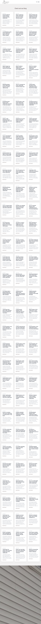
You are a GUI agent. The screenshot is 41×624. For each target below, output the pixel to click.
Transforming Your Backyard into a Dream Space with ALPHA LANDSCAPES (6, 517)
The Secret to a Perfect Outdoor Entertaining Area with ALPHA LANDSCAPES (20, 430)
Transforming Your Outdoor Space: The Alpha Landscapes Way (33, 499)
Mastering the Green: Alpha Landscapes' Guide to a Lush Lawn (20, 482)
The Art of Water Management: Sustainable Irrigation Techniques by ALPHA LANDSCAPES (7, 275)
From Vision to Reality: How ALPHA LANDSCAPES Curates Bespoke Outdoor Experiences (33, 258)
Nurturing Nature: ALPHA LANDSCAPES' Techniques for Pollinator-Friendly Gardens (33, 137)
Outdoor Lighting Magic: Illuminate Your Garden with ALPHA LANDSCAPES (7, 396)
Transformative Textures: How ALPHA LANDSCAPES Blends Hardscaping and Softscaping (20, 154)
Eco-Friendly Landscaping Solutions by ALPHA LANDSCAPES (20, 448)
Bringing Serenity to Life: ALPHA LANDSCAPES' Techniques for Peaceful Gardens (20, 397)
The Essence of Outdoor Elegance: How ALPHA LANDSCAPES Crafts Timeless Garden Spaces (20, 224)
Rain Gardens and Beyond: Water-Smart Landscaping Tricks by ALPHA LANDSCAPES (33, 241)
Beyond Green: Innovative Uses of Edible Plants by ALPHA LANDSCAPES (7, 171)
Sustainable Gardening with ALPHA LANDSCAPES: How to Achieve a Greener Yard (33, 448)
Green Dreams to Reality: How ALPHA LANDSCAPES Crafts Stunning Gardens (33, 533)
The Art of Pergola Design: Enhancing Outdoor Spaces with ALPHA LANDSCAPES (7, 206)
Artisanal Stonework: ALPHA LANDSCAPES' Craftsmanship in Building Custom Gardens (7, 345)
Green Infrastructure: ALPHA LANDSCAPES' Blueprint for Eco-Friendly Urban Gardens (7, 224)
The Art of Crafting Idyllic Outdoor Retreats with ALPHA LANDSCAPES (33, 482)
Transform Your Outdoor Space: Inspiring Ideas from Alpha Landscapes (7, 448)
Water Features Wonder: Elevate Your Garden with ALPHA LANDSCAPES (33, 362)
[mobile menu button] (39, 2)
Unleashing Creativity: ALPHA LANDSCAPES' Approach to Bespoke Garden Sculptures (19, 258)
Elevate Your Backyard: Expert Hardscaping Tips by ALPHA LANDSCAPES (7, 533)
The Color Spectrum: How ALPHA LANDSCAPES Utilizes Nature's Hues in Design (20, 172)
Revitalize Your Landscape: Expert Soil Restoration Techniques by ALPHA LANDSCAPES (20, 207)
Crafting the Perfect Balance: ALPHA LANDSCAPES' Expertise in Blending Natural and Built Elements (20, 293)
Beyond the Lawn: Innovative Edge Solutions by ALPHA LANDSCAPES (20, 275)
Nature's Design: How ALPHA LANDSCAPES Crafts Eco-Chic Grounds (7, 67)
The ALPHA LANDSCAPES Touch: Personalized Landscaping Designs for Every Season (7, 431)
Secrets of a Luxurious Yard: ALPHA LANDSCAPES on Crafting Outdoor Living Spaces (7, 414)
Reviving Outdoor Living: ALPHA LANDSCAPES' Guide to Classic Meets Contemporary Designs (20, 103)
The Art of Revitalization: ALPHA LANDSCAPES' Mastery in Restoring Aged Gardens (7, 137)
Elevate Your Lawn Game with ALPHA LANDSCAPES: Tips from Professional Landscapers (20, 551)
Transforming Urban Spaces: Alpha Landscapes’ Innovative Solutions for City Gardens (7, 311)
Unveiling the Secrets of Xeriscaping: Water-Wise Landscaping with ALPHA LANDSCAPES (33, 103)
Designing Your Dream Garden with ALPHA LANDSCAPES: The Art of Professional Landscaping (20, 517)
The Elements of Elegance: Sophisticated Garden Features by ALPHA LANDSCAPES (20, 50)
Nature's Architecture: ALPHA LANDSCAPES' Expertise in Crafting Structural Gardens (19, 16)
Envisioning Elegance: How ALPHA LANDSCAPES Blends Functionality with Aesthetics (7, 328)
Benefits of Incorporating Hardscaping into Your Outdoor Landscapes (33, 550)
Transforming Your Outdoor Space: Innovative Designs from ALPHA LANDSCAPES (7, 551)
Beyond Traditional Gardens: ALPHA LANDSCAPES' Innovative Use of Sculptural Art (20, 68)
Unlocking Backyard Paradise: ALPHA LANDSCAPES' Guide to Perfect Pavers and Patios (33, 414)
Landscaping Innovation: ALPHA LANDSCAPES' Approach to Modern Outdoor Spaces (33, 379)
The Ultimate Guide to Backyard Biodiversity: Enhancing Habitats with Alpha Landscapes (7, 293)
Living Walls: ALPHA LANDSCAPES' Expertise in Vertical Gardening (33, 171)
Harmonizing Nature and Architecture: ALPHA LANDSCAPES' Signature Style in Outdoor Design (7, 362)
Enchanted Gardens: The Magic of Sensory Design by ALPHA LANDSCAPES (7, 154)
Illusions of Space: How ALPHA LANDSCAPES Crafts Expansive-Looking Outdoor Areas (33, 50)
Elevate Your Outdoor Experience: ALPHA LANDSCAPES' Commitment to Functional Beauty (33, 68)
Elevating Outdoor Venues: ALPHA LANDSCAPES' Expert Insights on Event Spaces (20, 345)
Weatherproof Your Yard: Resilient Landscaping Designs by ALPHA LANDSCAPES (20, 120)
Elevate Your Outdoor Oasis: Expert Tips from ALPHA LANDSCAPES (7, 499)
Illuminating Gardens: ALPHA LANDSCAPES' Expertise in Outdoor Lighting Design (6, 86)
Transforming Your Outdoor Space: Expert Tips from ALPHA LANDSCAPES (6, 482)
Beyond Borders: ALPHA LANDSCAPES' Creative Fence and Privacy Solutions (20, 362)
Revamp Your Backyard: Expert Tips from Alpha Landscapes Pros (33, 516)
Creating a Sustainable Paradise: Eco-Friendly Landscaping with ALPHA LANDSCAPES (20, 414)
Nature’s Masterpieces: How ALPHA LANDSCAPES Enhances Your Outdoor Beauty (20, 379)
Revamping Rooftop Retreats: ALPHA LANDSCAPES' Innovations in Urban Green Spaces (7, 103)
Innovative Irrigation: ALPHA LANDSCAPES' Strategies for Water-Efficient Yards (19, 33)
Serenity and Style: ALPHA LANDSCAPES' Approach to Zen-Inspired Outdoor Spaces (33, 154)
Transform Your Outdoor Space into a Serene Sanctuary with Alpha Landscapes (20, 534)
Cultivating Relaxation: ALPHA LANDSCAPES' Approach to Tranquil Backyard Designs (33, 33)
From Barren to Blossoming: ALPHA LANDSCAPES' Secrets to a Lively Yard (33, 431)
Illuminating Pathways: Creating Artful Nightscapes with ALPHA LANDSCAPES (7, 189)
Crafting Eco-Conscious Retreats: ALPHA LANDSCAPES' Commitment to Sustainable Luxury (33, 189)
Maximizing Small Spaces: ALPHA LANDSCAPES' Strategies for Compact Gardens (33, 275)
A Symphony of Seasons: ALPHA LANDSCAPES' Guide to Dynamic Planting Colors (7, 50)
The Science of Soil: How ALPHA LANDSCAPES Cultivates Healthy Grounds (7, 241)
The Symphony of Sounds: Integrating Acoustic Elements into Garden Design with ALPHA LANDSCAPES (20, 189)
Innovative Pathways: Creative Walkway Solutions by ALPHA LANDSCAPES (6, 16)
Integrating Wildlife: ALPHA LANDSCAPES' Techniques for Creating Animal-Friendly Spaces (20, 137)
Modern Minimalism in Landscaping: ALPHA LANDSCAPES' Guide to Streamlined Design (33, 224)
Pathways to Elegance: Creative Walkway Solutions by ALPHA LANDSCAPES (33, 397)
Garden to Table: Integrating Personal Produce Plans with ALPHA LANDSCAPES (7, 120)
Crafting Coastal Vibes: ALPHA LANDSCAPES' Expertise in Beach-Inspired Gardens (33, 120)
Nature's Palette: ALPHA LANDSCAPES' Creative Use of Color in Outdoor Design (33, 311)
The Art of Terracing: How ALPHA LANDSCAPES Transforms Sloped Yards (20, 85)
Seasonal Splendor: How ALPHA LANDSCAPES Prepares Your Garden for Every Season (33, 345)
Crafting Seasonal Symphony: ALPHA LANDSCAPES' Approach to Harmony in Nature (20, 311)
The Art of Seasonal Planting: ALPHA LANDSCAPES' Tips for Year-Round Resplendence (33, 207)
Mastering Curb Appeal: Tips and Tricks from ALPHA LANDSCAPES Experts (33, 465)
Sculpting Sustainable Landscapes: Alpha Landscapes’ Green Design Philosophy (33, 293)
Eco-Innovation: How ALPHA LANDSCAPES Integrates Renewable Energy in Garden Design (7, 258)
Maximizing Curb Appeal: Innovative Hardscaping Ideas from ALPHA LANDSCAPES (7, 465)
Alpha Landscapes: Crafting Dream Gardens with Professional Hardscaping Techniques (20, 499)
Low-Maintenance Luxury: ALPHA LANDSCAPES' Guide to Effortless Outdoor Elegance (7, 33)
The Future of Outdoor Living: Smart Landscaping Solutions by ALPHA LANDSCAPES (20, 241)
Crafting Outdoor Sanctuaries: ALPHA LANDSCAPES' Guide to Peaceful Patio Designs (33, 86)
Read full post (4, 25)
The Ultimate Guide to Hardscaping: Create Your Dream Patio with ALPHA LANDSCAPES (20, 465)
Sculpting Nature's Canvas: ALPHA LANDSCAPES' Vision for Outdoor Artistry (7, 379)
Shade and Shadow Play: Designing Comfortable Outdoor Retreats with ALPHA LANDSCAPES (33, 16)
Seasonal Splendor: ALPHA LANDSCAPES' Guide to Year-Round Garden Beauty (33, 328)
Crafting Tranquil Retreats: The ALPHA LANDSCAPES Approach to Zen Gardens (20, 328)
